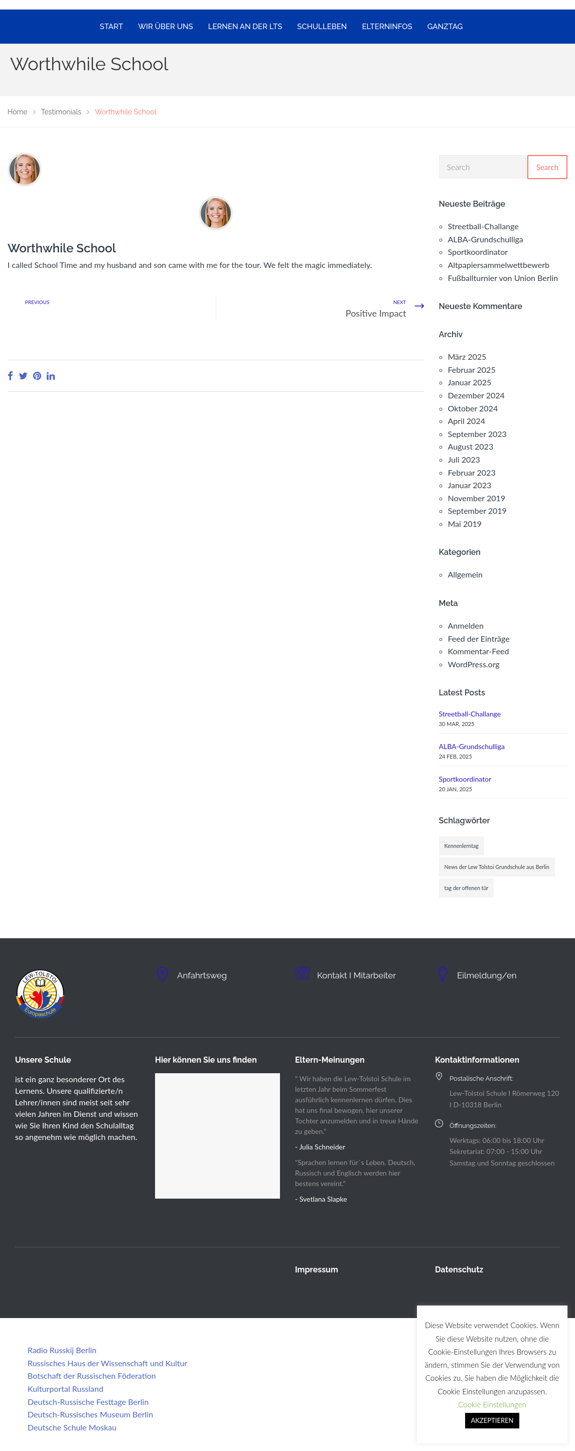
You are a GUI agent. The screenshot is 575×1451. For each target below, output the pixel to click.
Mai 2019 (465, 523)
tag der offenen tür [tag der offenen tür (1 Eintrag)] (467, 888)
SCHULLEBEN (322, 26)
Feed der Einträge (479, 638)
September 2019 (477, 510)
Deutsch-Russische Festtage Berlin (88, 1401)
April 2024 (466, 420)
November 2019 (477, 498)
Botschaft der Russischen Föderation (92, 1375)
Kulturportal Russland (65, 1388)
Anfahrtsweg (206, 975)
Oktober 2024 (473, 408)
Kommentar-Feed (478, 651)
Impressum (316, 1269)
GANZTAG (445, 26)
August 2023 (471, 446)
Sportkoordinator (478, 251)
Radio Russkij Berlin (62, 1350)
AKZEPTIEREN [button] (492, 1420)
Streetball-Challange (483, 226)
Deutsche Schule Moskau (72, 1427)
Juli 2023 (464, 459)
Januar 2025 (470, 382)
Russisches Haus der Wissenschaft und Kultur (107, 1363)
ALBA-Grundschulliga (485, 239)
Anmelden (466, 625)
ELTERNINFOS (387, 26)
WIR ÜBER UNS (165, 26)
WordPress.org (474, 664)
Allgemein (465, 574)
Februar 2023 (472, 472)
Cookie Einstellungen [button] (492, 1404)
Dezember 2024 (476, 395)
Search (547, 167)
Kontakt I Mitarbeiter (363, 975)
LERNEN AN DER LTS (245, 26)
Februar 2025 (472, 369)
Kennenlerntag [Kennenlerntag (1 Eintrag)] (462, 845)
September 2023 (477, 434)
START (111, 26)
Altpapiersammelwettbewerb (498, 264)
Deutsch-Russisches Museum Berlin (90, 1414)
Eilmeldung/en (492, 975)
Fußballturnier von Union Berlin (503, 277)
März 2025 (467, 356)
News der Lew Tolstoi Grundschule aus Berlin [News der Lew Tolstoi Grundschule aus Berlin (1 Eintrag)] (497, 866)
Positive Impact (376, 313)
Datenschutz (459, 1269)
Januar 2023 (470, 485)
